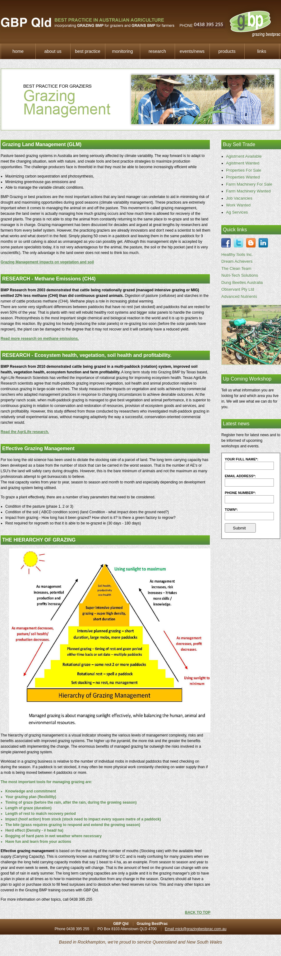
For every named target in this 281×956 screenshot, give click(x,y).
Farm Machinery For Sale (249, 184)
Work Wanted (238, 205)
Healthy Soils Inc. (237, 254)
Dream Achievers (236, 261)
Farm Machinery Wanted (248, 191)
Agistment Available (244, 156)
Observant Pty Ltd (237, 289)
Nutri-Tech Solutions (239, 275)
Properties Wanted (243, 177)
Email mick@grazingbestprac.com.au (195, 929)
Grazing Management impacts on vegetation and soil (47, 262)
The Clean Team (236, 268)
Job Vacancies (239, 198)
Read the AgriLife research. (25, 432)
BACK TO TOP (197, 912)
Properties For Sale (243, 170)
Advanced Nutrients (239, 296)
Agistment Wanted (242, 163)
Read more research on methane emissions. (40, 338)
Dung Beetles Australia (242, 282)
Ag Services (237, 212)
